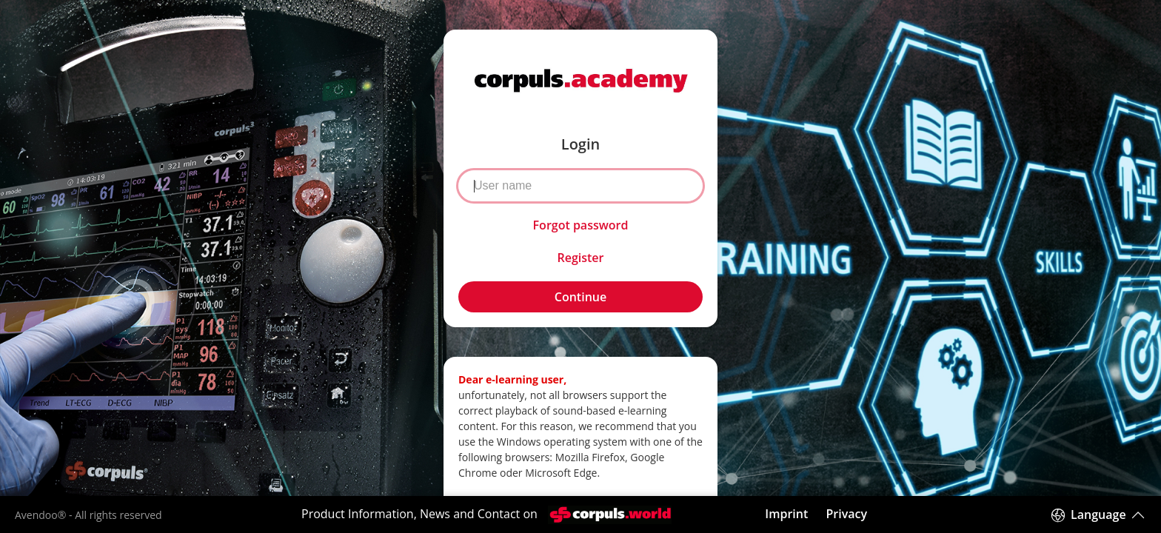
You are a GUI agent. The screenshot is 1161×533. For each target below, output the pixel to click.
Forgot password (581, 225)
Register (580, 257)
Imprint (786, 514)
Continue (580, 297)
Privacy (846, 514)
